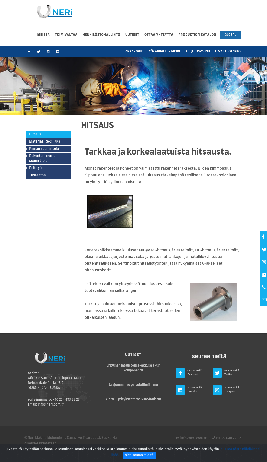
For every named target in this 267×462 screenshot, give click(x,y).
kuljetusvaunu (198, 51)
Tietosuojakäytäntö (64, 449)
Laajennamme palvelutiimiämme (133, 385)
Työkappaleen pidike (164, 51)
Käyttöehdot (34, 449)
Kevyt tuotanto (227, 51)
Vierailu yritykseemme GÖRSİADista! (133, 399)
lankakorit (133, 51)
